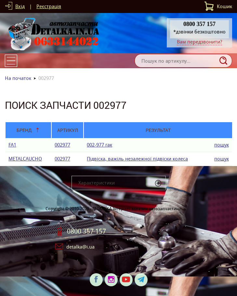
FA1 (12, 145)
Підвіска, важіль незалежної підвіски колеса (137, 159)
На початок (18, 78)
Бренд (24, 130)
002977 (62, 145)
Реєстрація (48, 6)
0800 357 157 (86, 231)
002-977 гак (99, 145)
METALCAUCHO (25, 159)
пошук (221, 145)
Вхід (20, 6)
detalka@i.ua (80, 247)
